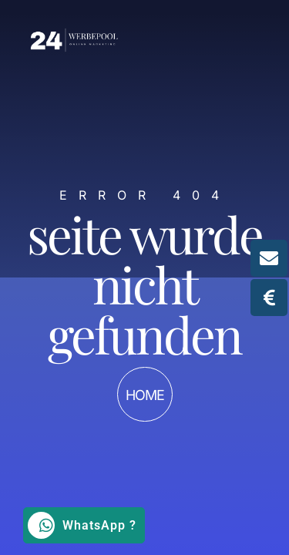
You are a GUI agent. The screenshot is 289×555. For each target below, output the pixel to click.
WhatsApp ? (82, 525)
